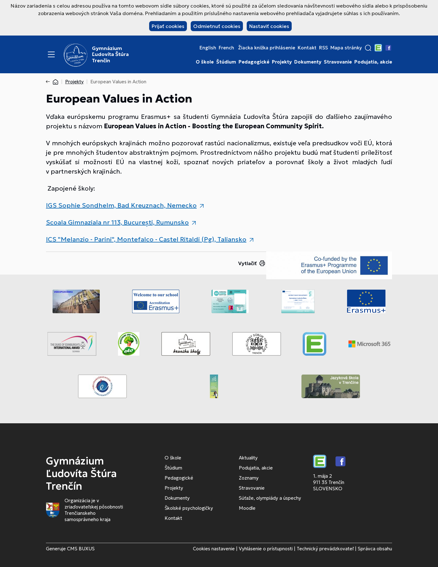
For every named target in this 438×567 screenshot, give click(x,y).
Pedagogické (254, 62)
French (226, 48)
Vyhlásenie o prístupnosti (266, 549)
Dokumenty (307, 62)
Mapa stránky (346, 48)
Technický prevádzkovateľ (325, 549)
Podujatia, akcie (373, 62)
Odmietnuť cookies (216, 26)
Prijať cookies (168, 26)
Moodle (247, 508)
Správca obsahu (375, 549)
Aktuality (248, 458)
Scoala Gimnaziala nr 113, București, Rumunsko (117, 222)
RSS (323, 48)
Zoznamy (249, 478)
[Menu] (51, 54)
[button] (368, 48)
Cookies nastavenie (214, 549)
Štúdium (226, 62)
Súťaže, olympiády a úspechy (270, 498)
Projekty (282, 62)
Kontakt (307, 48)
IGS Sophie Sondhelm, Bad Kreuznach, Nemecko (121, 205)
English (207, 48)
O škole (205, 62)
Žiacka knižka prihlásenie (266, 48)
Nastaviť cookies (269, 26)
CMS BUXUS (81, 549)
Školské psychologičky (189, 508)
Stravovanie (338, 62)
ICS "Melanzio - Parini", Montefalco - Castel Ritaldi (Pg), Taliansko (146, 239)
